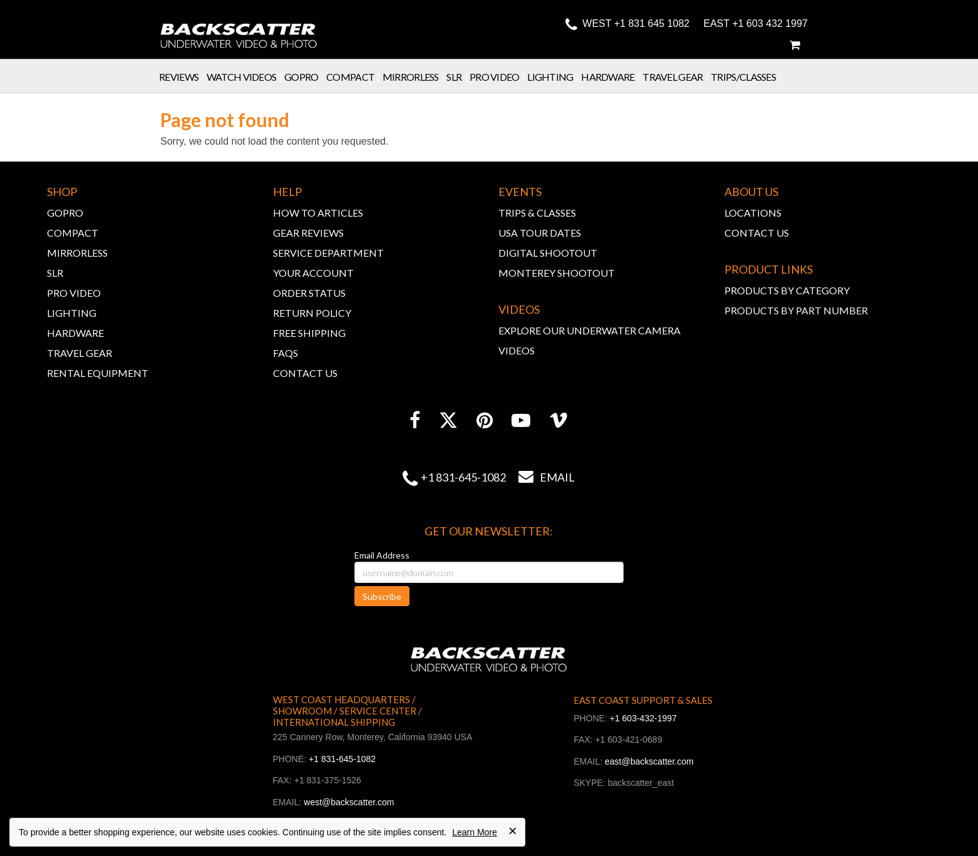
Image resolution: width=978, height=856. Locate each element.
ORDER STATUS (309, 293)
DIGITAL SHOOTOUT (547, 253)
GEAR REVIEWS (308, 233)
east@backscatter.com (649, 761)
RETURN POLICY (312, 313)
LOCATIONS (752, 213)
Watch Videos (245, 77)
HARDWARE (75, 333)
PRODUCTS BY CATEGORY (787, 290)
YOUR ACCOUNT (313, 273)
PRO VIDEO (74, 293)
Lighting (554, 77)
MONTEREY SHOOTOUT (556, 273)
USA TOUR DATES (539, 233)
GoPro (305, 77)
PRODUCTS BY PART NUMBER (796, 310)
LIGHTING (71, 313)
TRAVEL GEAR (79, 353)
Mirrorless (415, 77)
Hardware (611, 77)
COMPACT (72, 233)
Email (540, 477)
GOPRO (65, 213)
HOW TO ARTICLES (318, 213)
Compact (354, 77)
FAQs (285, 353)
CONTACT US (305, 373)
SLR (458, 77)
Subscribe (382, 596)
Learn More (474, 832)
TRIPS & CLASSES (537, 213)
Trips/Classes (747, 77)
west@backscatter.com (349, 802)
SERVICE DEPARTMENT (328, 253)
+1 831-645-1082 (463, 477)
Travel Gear (676, 77)
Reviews (183, 77)
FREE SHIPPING (309, 333)
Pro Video (498, 77)
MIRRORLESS (77, 253)
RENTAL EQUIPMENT (97, 373)
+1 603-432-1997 (643, 718)
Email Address (381, 555)
